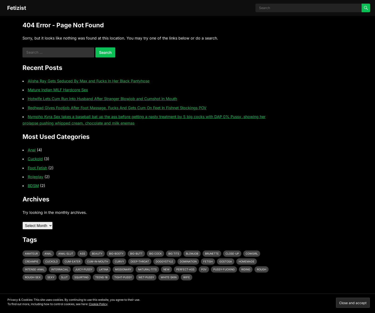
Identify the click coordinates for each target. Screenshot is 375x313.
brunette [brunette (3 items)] (212, 253)
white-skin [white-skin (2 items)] (168, 277)
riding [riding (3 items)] (245, 269)
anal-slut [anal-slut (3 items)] (65, 253)
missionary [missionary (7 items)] (123, 269)
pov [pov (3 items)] (204, 269)
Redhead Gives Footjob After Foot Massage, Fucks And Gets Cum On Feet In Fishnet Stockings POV (117, 107)
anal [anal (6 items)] (48, 253)
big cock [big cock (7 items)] (155, 253)
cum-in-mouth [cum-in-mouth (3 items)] (97, 261)
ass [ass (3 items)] (82, 253)
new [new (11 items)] (166, 269)
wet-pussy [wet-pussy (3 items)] (146, 277)
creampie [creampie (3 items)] (32, 261)
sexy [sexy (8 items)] (50, 277)
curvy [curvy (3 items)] (119, 261)
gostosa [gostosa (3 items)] (225, 261)
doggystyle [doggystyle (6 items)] (164, 261)
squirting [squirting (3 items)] (81, 277)
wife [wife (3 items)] (186, 277)
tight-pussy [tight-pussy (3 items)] (123, 277)
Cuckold (35, 158)
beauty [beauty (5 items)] (97, 253)
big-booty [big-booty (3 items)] (116, 253)
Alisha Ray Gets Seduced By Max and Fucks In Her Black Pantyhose (88, 81)
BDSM (33, 185)
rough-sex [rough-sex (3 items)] (33, 277)
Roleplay (35, 176)
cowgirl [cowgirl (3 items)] (252, 253)
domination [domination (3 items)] (188, 261)
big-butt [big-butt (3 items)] (136, 253)
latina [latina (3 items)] (103, 269)
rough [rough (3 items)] (261, 269)
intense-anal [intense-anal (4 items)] (34, 269)
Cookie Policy (98, 304)
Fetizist (16, 8)
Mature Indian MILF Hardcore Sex (58, 89)
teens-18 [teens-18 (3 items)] (101, 277)
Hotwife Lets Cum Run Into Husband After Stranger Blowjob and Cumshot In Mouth (102, 98)
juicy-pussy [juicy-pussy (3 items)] (83, 269)
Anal (32, 150)
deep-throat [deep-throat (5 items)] (140, 261)
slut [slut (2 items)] (64, 277)
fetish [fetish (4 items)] (208, 261)
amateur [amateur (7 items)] (31, 253)
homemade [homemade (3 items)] (246, 261)
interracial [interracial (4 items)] (59, 269)
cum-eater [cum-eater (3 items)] (72, 261)
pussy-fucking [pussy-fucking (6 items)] (224, 269)
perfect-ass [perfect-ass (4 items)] (185, 269)
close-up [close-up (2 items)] (232, 253)
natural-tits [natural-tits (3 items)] (147, 269)
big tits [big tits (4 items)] (173, 253)
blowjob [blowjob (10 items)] (192, 253)
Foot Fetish (37, 167)
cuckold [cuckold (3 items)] (51, 261)
